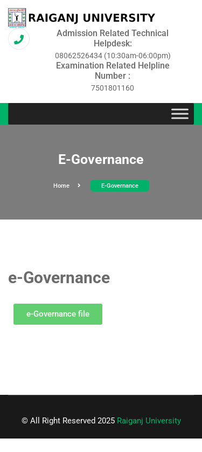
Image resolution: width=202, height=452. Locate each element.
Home (67, 185)
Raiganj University (149, 421)
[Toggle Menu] (180, 114)
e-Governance (119, 185)
